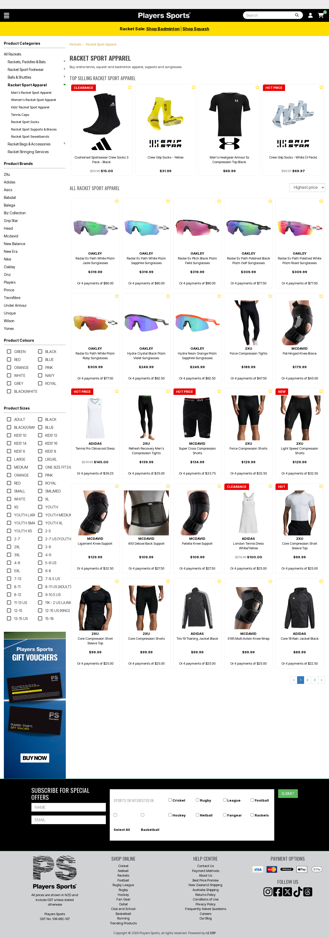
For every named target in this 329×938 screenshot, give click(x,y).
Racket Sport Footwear (36, 69)
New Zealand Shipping (205, 885)
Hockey (179, 815)
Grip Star (11, 220)
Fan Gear (123, 899)
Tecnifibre (12, 297)
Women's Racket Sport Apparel (33, 100)
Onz (7, 274)
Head (8, 228)
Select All (122, 830)
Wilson (9, 321)
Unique (10, 313)
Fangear (234, 815)
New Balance (14, 244)
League (234, 800)
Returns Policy (205, 895)
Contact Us (205, 866)
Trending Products (123, 923)
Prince (9, 290)
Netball (206, 815)
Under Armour (15, 305)
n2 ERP (211, 933)
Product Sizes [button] (17, 408)
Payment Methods (205, 871)
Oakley (9, 267)
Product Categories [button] (22, 43)
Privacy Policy (206, 904)
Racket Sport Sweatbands (30, 136)
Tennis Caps (20, 115)
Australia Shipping (206, 890)
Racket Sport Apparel (36, 85)
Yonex (9, 328)
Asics (8, 190)
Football (262, 800)
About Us (205, 875)
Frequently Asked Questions (205, 909)
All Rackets (12, 54)
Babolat (10, 197)
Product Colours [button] (19, 340)
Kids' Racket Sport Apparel (30, 107)
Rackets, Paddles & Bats (36, 61)
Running (123, 918)
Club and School (123, 909)
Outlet (123, 904)
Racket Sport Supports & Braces (34, 129)
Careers (205, 914)
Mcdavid (11, 236)
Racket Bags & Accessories (36, 144)
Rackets (75, 44)
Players (9, 282)
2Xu (7, 174)
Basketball (150, 830)
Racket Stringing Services (28, 152)
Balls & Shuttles (36, 77)
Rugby (205, 800)
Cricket (178, 800)
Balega (9, 205)
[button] (6, 15)
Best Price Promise (205, 880)
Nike (7, 259)
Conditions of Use (205, 899)
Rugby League (123, 885)
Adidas (9, 182)
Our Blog (205, 918)
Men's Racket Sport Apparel (31, 92)
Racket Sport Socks (25, 122)
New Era (10, 251)
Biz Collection (15, 213)
